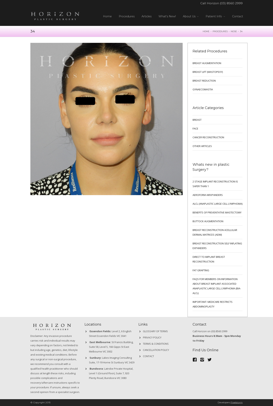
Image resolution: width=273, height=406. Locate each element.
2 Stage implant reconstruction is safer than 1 (215, 184)
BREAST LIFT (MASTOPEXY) (208, 72)
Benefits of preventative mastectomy (217, 212)
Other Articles (202, 146)
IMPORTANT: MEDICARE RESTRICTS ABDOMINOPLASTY (212, 304)
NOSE (234, 31)
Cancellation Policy (156, 350)
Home (107, 16)
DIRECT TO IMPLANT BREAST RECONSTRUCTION (209, 259)
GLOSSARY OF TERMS (155, 331)
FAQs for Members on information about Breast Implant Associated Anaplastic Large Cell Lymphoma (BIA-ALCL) (217, 286)
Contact (237, 16)
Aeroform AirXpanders (208, 195)
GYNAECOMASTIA (203, 89)
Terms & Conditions (156, 343)
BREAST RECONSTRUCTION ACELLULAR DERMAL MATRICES (215, 232)
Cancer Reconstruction (208, 137)
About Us (189, 16)
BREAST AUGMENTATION (207, 63)
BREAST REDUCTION (204, 80)
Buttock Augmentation (208, 221)
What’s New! (167, 16)
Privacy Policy (152, 337)
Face (195, 128)
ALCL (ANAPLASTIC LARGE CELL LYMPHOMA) (217, 203)
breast (197, 120)
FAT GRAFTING (201, 270)
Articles (146, 16)
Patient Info (214, 16)
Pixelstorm (237, 402)
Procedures (127, 16)
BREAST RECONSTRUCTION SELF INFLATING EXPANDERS (217, 246)
